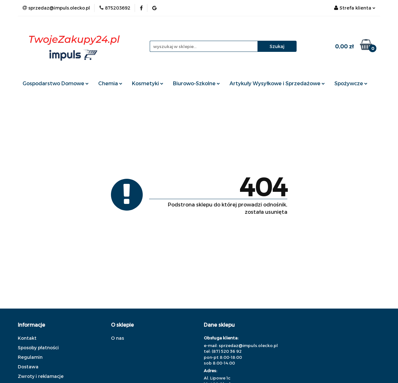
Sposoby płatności (38, 347)
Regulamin (30, 357)
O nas (117, 338)
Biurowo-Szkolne (196, 83)
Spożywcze (350, 83)
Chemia (110, 83)
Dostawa (28, 366)
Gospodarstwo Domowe (56, 83)
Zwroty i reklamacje (41, 376)
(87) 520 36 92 (227, 351)
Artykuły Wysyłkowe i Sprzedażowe (277, 83)
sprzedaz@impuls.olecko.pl (248, 345)
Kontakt (27, 338)
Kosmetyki (147, 83)
